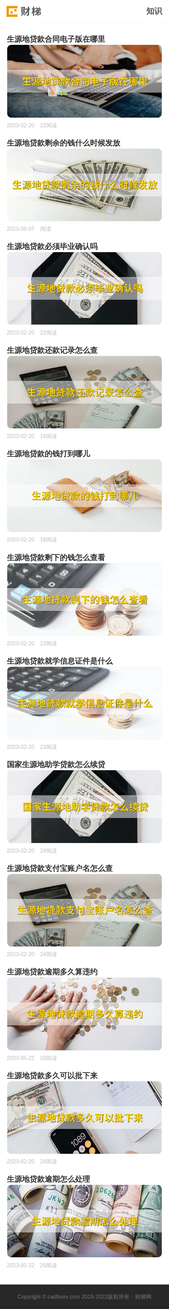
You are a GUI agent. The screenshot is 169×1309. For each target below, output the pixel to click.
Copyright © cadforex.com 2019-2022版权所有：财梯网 (84, 1297)
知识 (154, 11)
